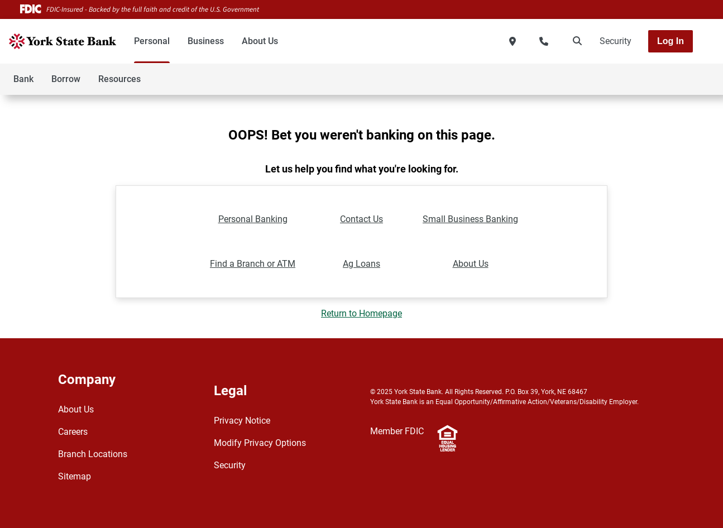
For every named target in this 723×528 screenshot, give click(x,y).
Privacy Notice (242, 420)
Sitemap (74, 476)
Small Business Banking (470, 219)
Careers (73, 431)
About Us (260, 41)
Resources (119, 79)
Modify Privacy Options (260, 443)
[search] (575, 41)
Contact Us (361, 219)
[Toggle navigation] (634, 73)
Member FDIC (397, 431)
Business (206, 41)
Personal (152, 41)
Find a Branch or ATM (252, 263)
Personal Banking (253, 219)
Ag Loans (361, 263)
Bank (23, 79)
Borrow (65, 79)
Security (615, 41)
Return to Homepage (361, 313)
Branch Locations (92, 454)
